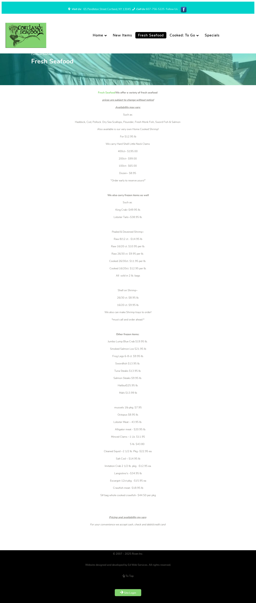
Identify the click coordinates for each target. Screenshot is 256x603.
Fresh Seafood (106, 92)
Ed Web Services (137, 565)
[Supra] (26, 34)
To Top (128, 576)
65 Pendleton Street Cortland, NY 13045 (107, 9)
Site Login (128, 592)
